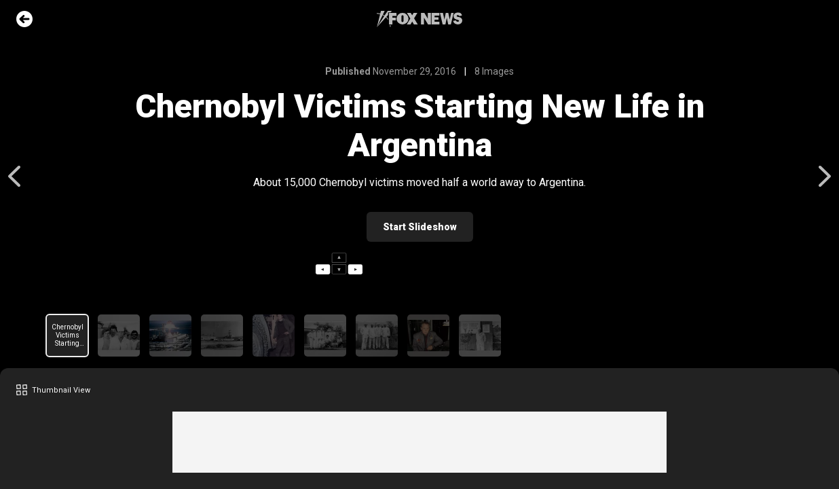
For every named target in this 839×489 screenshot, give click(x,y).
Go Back (24, 19)
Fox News (419, 19)
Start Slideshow (420, 226)
